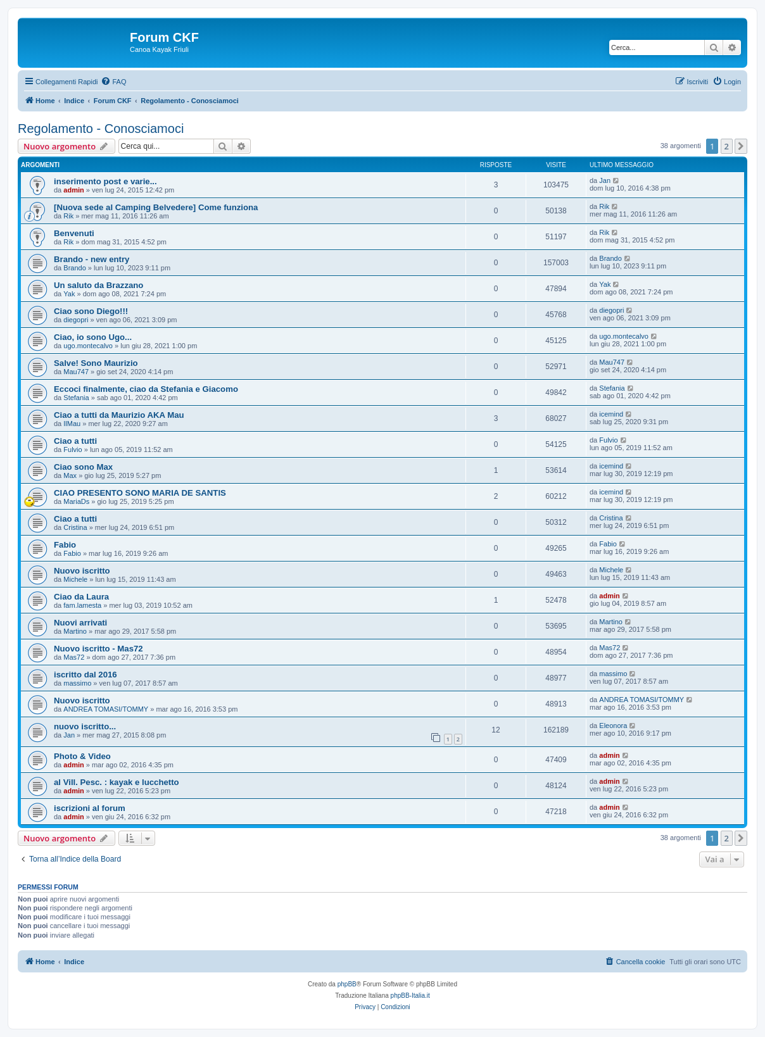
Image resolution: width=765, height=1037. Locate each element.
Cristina (75, 527)
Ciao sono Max (83, 467)
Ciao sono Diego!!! (91, 311)
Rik (68, 216)
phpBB (347, 984)
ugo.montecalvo (88, 345)
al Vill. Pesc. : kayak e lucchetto (116, 782)
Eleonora (613, 725)
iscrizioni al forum (89, 808)
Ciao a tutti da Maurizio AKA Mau (119, 415)
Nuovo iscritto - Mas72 (98, 648)
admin (73, 190)
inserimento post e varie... (105, 181)
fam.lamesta (82, 605)
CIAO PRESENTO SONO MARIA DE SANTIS (140, 493)
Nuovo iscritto (82, 570)
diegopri (75, 320)
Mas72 (73, 657)
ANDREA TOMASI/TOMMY (105, 709)
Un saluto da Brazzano (98, 285)
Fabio (65, 545)
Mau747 (76, 371)
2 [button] (726, 146)
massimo (77, 683)
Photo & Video (82, 756)
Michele (75, 579)
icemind (611, 414)
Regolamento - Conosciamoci (101, 128)
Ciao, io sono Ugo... (93, 337)
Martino (75, 631)
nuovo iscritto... (85, 726)
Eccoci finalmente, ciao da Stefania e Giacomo (146, 389)
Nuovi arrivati (80, 622)
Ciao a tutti (75, 441)
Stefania (76, 397)
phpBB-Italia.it (410, 995)
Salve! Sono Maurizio (96, 363)
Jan (604, 180)
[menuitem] (113, 81)
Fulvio (72, 449)
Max (70, 475)
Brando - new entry (91, 259)
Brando (74, 268)
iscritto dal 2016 (85, 674)
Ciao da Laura (81, 596)
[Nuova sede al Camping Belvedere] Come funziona (156, 207)
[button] (741, 146)
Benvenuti (74, 233)
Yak (69, 294)
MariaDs (76, 501)
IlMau (71, 423)
